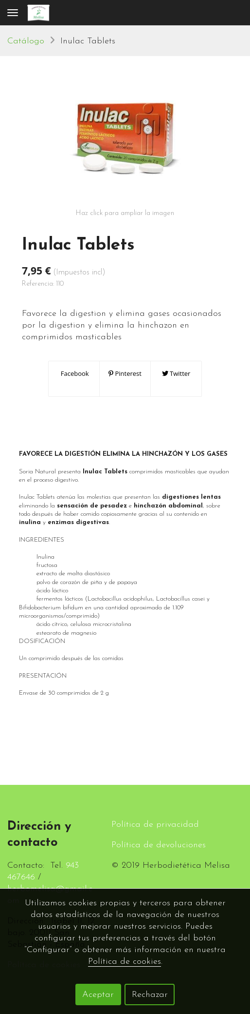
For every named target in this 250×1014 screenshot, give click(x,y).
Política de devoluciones (158, 845)
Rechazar (150, 994)
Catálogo (25, 41)
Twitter (176, 373)
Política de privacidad (155, 824)
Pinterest (125, 373)
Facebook (74, 373)
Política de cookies (124, 961)
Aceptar (98, 994)
